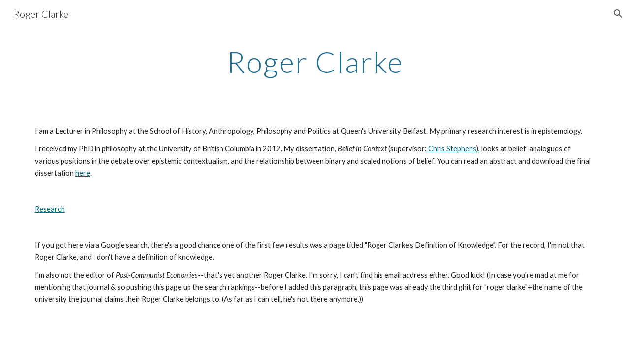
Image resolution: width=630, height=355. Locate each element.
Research (50, 209)
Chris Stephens (452, 148)
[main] (315, 61)
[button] (618, 14)
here (82, 173)
